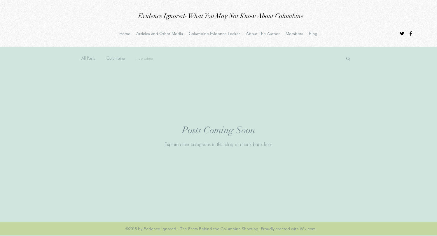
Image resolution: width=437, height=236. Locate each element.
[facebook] (411, 33)
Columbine (115, 58)
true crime (145, 58)
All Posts (88, 58)
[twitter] (402, 33)
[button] (348, 59)
